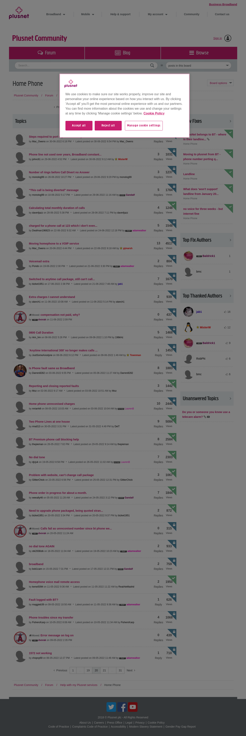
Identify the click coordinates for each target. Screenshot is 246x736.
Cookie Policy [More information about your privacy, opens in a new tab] (154, 113)
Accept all (79, 125)
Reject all (108, 125)
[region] (124, 106)
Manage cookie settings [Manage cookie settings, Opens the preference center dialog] (144, 125)
